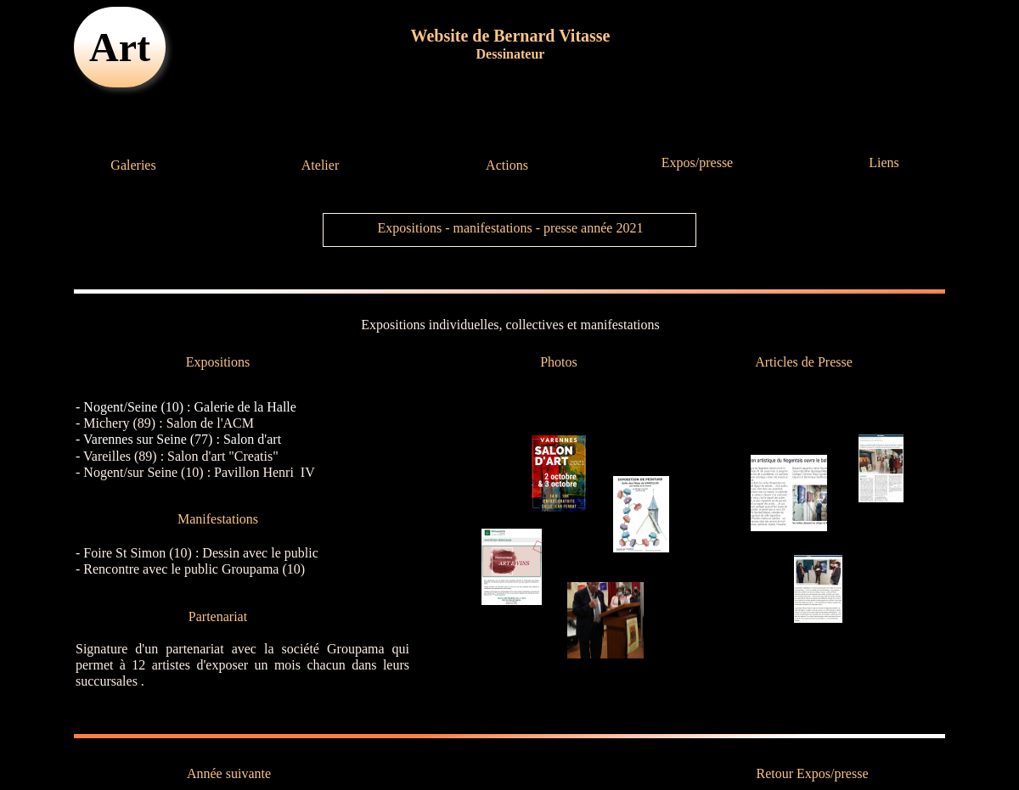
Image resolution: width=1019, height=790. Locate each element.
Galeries (132, 165)
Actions (507, 165)
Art (119, 47)
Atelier (320, 165)
